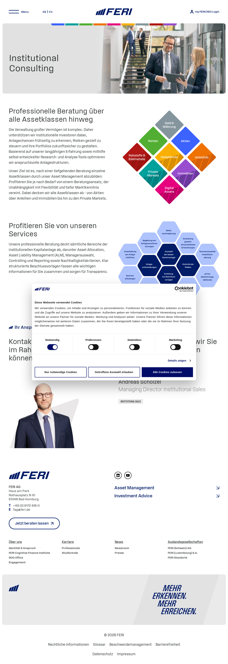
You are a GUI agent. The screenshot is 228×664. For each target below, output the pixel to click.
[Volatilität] (100, 24)
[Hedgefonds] (128, 24)
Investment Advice (133, 495)
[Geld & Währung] (142, 24)
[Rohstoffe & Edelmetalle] (156, 24)
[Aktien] (57, 24)
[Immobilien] (170, 24)
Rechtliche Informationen (68, 644)
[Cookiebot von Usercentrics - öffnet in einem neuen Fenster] (177, 289)
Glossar (99, 644)
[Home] (113, 11)
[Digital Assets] (114, 24)
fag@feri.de (21, 509)
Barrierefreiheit (168, 644)
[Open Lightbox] (168, 265)
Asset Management (134, 487)
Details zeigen (177, 360)
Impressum (126, 654)
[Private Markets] (71, 24)
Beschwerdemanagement (130, 644)
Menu (25, 11)
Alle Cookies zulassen (167, 372)
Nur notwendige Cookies (60, 372)
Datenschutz (102, 654)
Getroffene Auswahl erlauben (114, 372)
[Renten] (85, 24)
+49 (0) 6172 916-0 (26, 505)
